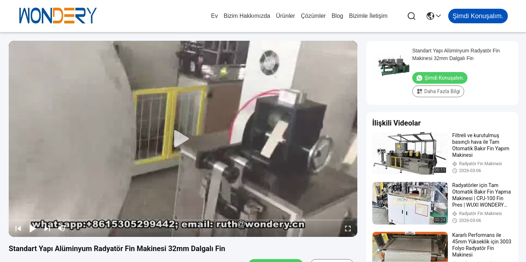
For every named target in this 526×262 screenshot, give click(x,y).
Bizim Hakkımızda (247, 16)
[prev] (18, 228)
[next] (47, 228)
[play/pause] (32, 228)
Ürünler (285, 16)
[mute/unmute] (62, 228)
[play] (183, 139)
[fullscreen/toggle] (348, 228)
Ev (214, 16)
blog (337, 16)
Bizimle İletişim (368, 16)
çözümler (313, 16)
